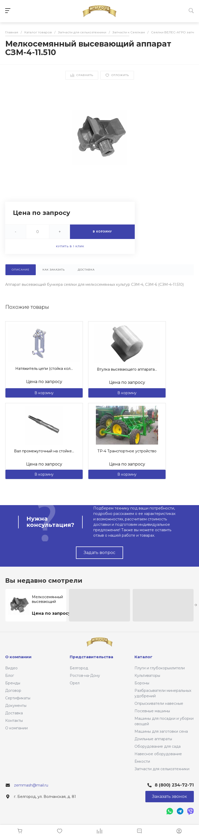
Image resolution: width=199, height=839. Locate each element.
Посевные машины (152, 711)
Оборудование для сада (157, 746)
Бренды (12, 683)
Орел (75, 683)
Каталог (143, 656)
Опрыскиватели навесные (158, 703)
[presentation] (195, 605)
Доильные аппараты (153, 739)
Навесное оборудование (158, 754)
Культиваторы (147, 675)
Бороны (141, 683)
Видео (11, 668)
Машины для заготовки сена (161, 731)
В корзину (44, 393)
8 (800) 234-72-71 (174, 785)
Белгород (79, 668)
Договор (13, 690)
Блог (9, 675)
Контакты (14, 720)
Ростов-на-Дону (85, 675)
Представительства (91, 656)
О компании (16, 728)
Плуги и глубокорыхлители (159, 668)
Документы (15, 705)
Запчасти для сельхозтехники (161, 769)
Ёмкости (142, 761)
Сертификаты (17, 698)
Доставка (14, 713)
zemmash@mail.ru (31, 785)
